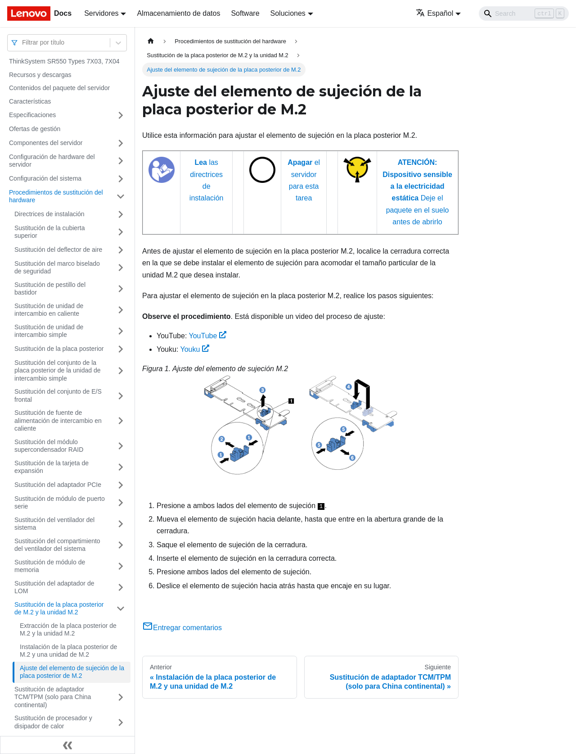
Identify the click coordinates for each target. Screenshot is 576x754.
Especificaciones (32, 114)
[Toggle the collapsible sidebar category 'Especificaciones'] (120, 115)
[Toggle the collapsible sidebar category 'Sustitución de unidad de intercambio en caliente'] (120, 310)
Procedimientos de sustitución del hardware (56, 196)
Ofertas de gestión (34, 128)
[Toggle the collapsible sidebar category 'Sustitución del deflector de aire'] (120, 250)
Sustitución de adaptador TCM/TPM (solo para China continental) (52, 697)
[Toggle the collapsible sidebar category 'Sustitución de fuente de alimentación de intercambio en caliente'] (120, 421)
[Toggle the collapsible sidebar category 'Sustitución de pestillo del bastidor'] (120, 289)
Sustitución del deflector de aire (58, 249)
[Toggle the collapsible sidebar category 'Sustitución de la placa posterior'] (120, 349)
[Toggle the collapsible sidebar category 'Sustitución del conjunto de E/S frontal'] (120, 395)
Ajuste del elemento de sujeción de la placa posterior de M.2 (72, 672)
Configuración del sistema (45, 178)
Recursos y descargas (40, 74)
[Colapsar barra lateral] (67, 745)
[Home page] (150, 41)
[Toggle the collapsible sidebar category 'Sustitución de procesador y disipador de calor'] (120, 722)
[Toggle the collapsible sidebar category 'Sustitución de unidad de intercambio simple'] (120, 331)
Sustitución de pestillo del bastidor (50, 288)
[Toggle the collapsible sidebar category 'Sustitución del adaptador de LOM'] (120, 587)
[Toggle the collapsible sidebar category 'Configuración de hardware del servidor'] (120, 161)
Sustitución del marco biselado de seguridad (57, 267)
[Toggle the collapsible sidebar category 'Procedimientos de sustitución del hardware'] (120, 196)
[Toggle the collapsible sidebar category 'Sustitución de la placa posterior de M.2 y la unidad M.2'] (120, 608)
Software (245, 13)
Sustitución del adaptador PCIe (57, 484)
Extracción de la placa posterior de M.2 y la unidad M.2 (68, 629)
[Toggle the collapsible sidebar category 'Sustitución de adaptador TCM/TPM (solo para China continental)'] (120, 697)
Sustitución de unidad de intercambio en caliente (48, 310)
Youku (195, 349)
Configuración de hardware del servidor (52, 160)
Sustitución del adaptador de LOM (54, 587)
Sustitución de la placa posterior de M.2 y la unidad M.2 (59, 608)
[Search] (524, 13)
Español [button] (434, 13)
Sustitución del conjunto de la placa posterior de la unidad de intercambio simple (57, 370)
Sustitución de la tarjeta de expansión (51, 467)
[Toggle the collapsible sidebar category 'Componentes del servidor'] (120, 143)
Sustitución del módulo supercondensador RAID (48, 446)
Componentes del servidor (45, 142)
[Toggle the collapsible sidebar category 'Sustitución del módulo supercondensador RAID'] (120, 446)
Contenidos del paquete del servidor (59, 87)
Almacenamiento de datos (178, 13)
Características (30, 101)
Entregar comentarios (182, 627)
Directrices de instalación (49, 214)
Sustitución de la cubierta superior (49, 232)
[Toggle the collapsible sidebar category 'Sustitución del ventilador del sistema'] (120, 524)
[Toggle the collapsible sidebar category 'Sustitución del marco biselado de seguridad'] (120, 267)
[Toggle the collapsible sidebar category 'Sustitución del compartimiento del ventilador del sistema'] (120, 545)
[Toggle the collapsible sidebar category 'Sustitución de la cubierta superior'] (120, 232)
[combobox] (23, 42)
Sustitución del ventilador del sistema (54, 523)
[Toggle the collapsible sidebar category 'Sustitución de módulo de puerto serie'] (120, 502)
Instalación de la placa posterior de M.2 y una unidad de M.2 (68, 651)
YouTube (207, 336)
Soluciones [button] (288, 13)
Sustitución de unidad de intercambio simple (48, 331)
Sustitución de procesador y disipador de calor (53, 722)
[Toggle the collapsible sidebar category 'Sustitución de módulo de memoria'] (120, 566)
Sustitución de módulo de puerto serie (59, 502)
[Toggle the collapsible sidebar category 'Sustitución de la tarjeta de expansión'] (120, 467)
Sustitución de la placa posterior (59, 348)
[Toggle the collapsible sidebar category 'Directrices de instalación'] (120, 214)
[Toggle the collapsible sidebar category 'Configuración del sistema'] (120, 179)
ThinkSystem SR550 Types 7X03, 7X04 (64, 61)
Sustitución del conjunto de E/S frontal (58, 395)
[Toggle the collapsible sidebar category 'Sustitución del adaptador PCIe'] (120, 485)
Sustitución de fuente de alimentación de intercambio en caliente (58, 420)
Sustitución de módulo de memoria (49, 566)
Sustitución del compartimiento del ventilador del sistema (57, 545)
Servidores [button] (101, 13)
